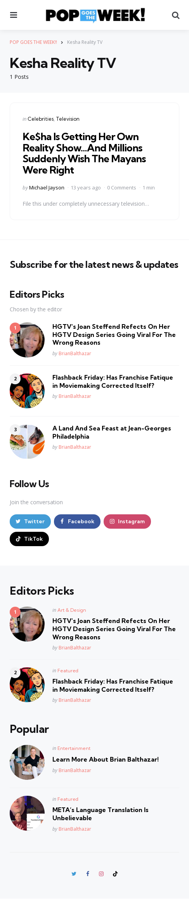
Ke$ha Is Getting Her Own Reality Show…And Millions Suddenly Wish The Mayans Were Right (84, 153)
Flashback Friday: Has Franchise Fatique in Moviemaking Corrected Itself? (112, 381)
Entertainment (73, 748)
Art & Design (71, 610)
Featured (67, 670)
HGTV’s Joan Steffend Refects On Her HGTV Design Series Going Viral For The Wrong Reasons (114, 335)
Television (68, 119)
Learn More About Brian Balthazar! (105, 759)
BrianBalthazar (75, 353)
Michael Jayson (46, 187)
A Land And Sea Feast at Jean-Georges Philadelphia (111, 432)
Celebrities (41, 119)
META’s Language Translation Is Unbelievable (100, 814)
